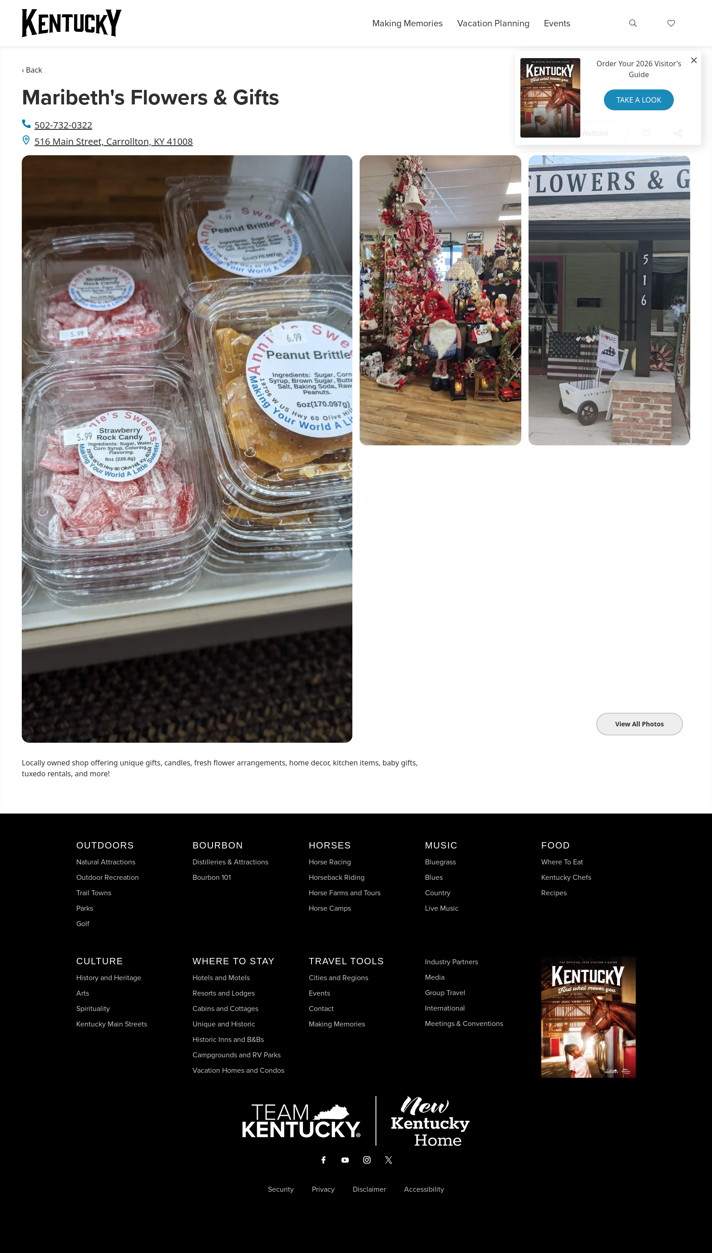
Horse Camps (330, 908)
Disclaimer (369, 1189)
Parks (84, 908)
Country (437, 893)
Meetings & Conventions (464, 1023)
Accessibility (424, 1189)
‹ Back (32, 70)
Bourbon (218, 845)
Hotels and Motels (221, 977)
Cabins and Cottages (225, 1008)
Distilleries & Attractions (230, 862)
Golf (82, 923)
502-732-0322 (63, 125)
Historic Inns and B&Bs (228, 1039)
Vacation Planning (493, 23)
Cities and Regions (338, 977)
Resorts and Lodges (224, 993)
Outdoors (105, 845)
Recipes (555, 893)
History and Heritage (109, 977)
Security (281, 1189)
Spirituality (94, 1008)
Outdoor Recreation (107, 877)
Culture (99, 961)
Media (435, 977)
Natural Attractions (105, 862)
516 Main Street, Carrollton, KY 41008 (114, 141)
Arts (82, 993)
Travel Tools (346, 961)
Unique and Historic (224, 1024)
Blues (434, 877)
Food (555, 845)
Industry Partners (451, 962)
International (445, 1008)
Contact (321, 1008)
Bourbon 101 (212, 877)
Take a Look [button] (639, 100)
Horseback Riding (337, 877)
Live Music (442, 908)
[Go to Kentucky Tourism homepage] (72, 23)
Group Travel (445, 992)
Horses (330, 845)
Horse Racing (330, 862)
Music (441, 845)
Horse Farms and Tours (345, 893)
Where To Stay (234, 961)
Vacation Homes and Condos (238, 1070)
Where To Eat (562, 862)
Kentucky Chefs (566, 877)
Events (557, 23)
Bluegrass (440, 862)
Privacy (323, 1189)
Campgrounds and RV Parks (237, 1055)
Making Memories (407, 23)
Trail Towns (93, 893)
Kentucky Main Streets (111, 1024)
